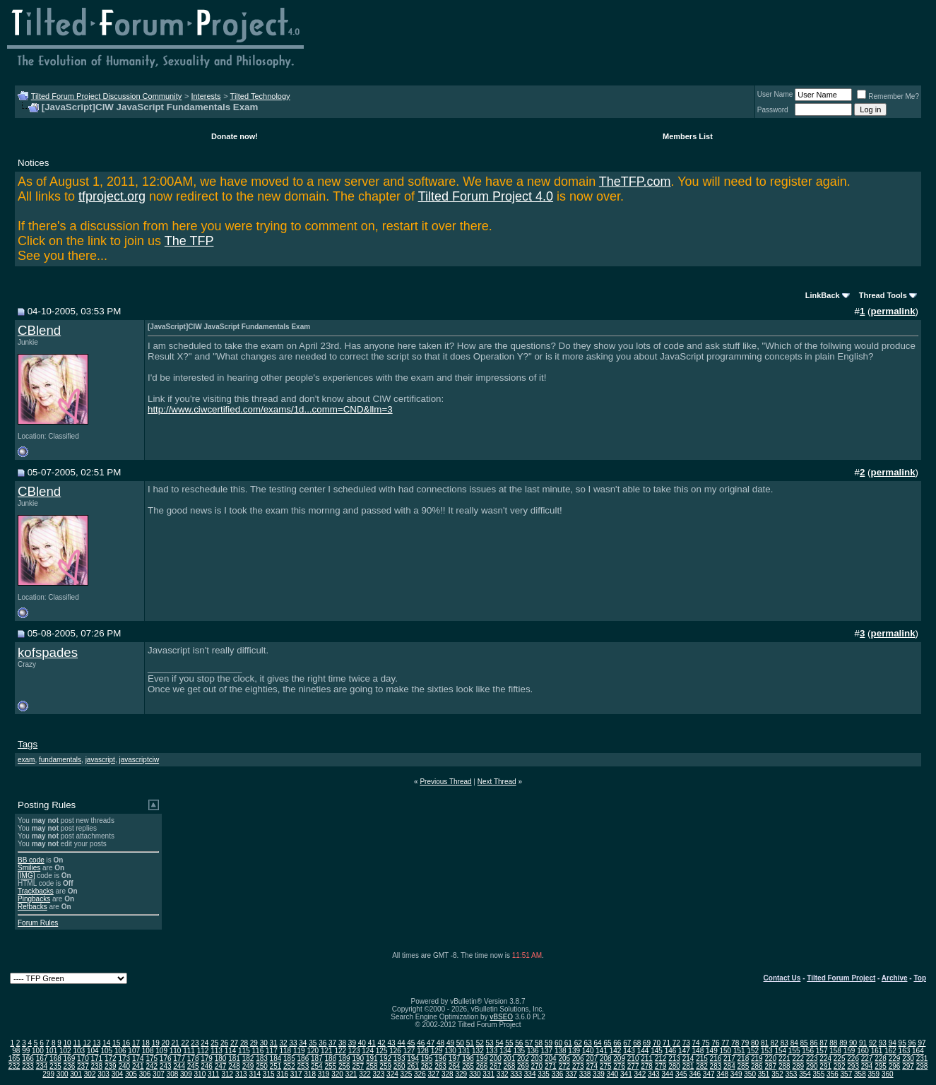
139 (574, 1051)
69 (647, 1043)
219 (757, 1058)
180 (221, 1058)
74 (696, 1043)
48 (440, 1043)
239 (111, 1066)
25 (214, 1043)
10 (67, 1043)
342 (640, 1074)
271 (551, 1066)
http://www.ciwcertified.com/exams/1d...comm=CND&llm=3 (270, 409)
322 (365, 1074)
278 (647, 1066)
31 (274, 1043)
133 (492, 1051)
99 (26, 1051)
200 (496, 1058)
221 (784, 1058)
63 (588, 1043)
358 (860, 1074)
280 (674, 1066)
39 (352, 1043)
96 (912, 1043)
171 (97, 1058)
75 (705, 1043)
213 (674, 1058)
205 (564, 1058)
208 (606, 1058)
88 (833, 1043)
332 (503, 1074)
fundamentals (60, 760)
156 (808, 1051)
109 (161, 1051)
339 (599, 1074)
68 (637, 1043)
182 (248, 1058)
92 (873, 1043)
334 (530, 1074)
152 (753, 1051)
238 (97, 1066)
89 (843, 1043)
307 (159, 1074)
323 (379, 1074)
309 (186, 1074)
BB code (31, 860)
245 (193, 1066)
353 (792, 1074)
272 (564, 1066)
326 (420, 1074)
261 (413, 1066)
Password (772, 110)
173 (124, 1058)
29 (254, 1043)
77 (725, 1043)
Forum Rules (38, 923)
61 (568, 1043)
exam (26, 760)
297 (908, 1066)
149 (712, 1051)
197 (455, 1058)
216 (716, 1058)
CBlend (39, 330)
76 (715, 1043)
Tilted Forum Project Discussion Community (106, 96)
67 (627, 1043)
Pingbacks (34, 899)
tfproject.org (112, 196)
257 (358, 1066)
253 (303, 1066)
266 (482, 1066)
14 (106, 1043)
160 (863, 1051)
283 (716, 1066)
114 (231, 1051)
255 (330, 1066)
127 (409, 1051)
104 (93, 1051)
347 (709, 1074)
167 (42, 1058)
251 (276, 1066)
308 (173, 1074)
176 (166, 1058)
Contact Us (782, 978)
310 (200, 1074)
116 (258, 1051)
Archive (895, 978)
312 (227, 1074)
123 (354, 1051)
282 (702, 1066)
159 (849, 1051)
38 (342, 1043)
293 (853, 1066)
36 (322, 1043)
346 (695, 1074)
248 (234, 1066)
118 (286, 1051)
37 (332, 1043)
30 (264, 1043)
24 (204, 1043)
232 (14, 1066)
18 (146, 1043)
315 (269, 1074)
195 (427, 1058)
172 (111, 1058)
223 (812, 1058)
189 (344, 1058)
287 (770, 1066)
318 (310, 1074)
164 (918, 1051)
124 (368, 1051)
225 (840, 1058)
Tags (27, 744)
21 (175, 1043)
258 (372, 1066)
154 (780, 1051)
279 (661, 1066)
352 (777, 1074)
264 (455, 1066)
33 (293, 1043)
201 (510, 1058)
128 (423, 1051)
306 (145, 1074)
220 (770, 1058)
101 (52, 1051)
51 (470, 1043)
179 (207, 1058)
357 (847, 1074)
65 (607, 1043)
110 (176, 1051)
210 (633, 1058)
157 (822, 1051)
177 (179, 1058)
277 (633, 1066)
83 (784, 1043)
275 (606, 1066)
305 (131, 1074)
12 (86, 1043)
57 (529, 1043)
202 (523, 1058)
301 (76, 1074)
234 (42, 1066)
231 (922, 1058)
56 (519, 1043)
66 (617, 1043)
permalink (893, 311)
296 (895, 1066)
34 (303, 1043)
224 (825, 1058)
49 (450, 1043)
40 (362, 1043)
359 (873, 1074)
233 (28, 1066)
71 (666, 1043)
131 (464, 1051)
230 (908, 1058)
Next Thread (497, 781)
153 (767, 1051)
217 (729, 1058)
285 (743, 1066)
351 (764, 1074)
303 (103, 1074)
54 (499, 1043)
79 (745, 1043)
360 (888, 1074)
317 (296, 1074)
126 (395, 1051)
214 (688, 1058)
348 (722, 1074)
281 (688, 1066)
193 (399, 1058)
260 (399, 1066)
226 (853, 1058)
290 (812, 1066)
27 (234, 1043)
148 (698, 1051)
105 (106, 1051)
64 (598, 1043)
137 (546, 1051)
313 (241, 1074)
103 (79, 1051)
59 (548, 1043)
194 (413, 1058)
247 (221, 1066)
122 (340, 1051)
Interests (205, 96)
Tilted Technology (260, 96)
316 (282, 1074)
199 (482, 1058)
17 (136, 1043)
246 (207, 1066)
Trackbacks (36, 891)
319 (324, 1074)
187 (317, 1058)
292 (840, 1066)
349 (736, 1074)
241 (138, 1066)
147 (684, 1051)
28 (244, 1043)
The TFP (189, 241)
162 (890, 1051)
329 (461, 1074)
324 (392, 1074)
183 (262, 1058)
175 (152, 1058)
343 (654, 1074)
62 (578, 1043)
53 (490, 1043)
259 (385, 1066)
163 (905, 1051)
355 (819, 1074)
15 (116, 1043)
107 (134, 1051)
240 (124, 1066)
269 (523, 1066)
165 (14, 1058)
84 (794, 1043)
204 (551, 1058)
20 (166, 1043)
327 (433, 1074)
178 (193, 1058)
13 (96, 1043)
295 (881, 1066)
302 (90, 1074)
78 (735, 1043)
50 (460, 1043)
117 (272, 1051)
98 (16, 1051)
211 (647, 1058)
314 (255, 1074)
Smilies (29, 868)
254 (317, 1066)
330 (475, 1074)
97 (921, 1043)
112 (203, 1051)
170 (83, 1058)
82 (774, 1043)
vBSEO (501, 1017)
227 (867, 1058)
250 (262, 1066)
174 (138, 1058)
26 (224, 1043)
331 (488, 1074)
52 (480, 1043)
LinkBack (822, 295)
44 (401, 1043)
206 (578, 1058)
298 (922, 1066)
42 (382, 1043)
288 (784, 1066)
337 (571, 1074)
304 (118, 1074)
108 (148, 1051)
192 (385, 1058)
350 (750, 1074)
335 (544, 1074)
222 (798, 1058)
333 (516, 1074)
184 (276, 1058)
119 (299, 1051)
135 (519, 1051)
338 (585, 1074)
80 (755, 1043)
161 (877, 1051)
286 (757, 1066)
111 (189, 1051)
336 (558, 1074)
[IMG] (26, 875)
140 (588, 1051)
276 (619, 1066)
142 (616, 1051)
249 (248, 1066)
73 (686, 1043)
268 (510, 1066)
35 (312, 1043)
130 (450, 1051)
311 (214, 1074)
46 (421, 1043)
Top (919, 978)
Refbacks (32, 907)
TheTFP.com (635, 181)
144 (643, 1051)
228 (881, 1058)
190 (358, 1058)
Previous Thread (445, 781)
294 (867, 1066)
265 (468, 1066)
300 (63, 1074)
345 (681, 1074)
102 (65, 1051)
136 (533, 1051)
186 (303, 1058)
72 (676, 1043)
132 (478, 1051)
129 (437, 1051)
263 (440, 1066)
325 (407, 1074)
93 (883, 1043)
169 (70, 1058)
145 (657, 1051)
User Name (775, 94)
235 (55, 1066)
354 (805, 1074)
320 (337, 1074)
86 (813, 1043)
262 (427, 1066)
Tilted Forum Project (841, 978)
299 (48, 1074)
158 (835, 1051)
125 (382, 1051)
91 (863, 1043)
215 (702, 1058)
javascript (100, 760)
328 (448, 1074)
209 (619, 1058)
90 (853, 1043)
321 (351, 1074)
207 (592, 1058)
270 (537, 1066)
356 (833, 1074)
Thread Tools (883, 295)
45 (411, 1043)
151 (739, 1051)
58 (539, 1043)
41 (372, 1043)
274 (592, 1066)
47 (430, 1043)
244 (179, 1066)
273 (578, 1066)
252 (289, 1066)
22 (185, 1043)
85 (804, 1043)
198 (468, 1058)
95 (902, 1043)
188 (330, 1058)
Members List (688, 136)
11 (77, 1043)
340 (613, 1074)
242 (152, 1066)
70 (656, 1043)
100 (38, 1051)
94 (892, 1043)
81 (765, 1043)
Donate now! (234, 136)
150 (726, 1051)
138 (561, 1051)
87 (823, 1043)
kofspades (48, 652)
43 (391, 1043)
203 (537, 1058)
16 (126, 1043)
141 (602, 1051)
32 (284, 1043)
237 (83, 1066)
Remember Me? (888, 96)
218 (743, 1058)
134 (505, 1051)
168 (55, 1058)
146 (671, 1051)
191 (372, 1058)
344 (667, 1074)
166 (28, 1058)
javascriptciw (139, 760)
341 (626, 1074)
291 (825, 1066)
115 (244, 1051)
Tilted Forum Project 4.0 (485, 196)
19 (156, 1043)
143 (629, 1051)
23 (195, 1043)
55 (509, 1043)
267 (496, 1066)
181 (234, 1058)
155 (794, 1051)
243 (166, 1066)
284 (729, 1066)
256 (344, 1066)
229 (895, 1058)
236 (70, 1066)
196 (440, 1058)
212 (661, 1058)
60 (558, 1043)
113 (217, 1051)
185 (289, 1058)
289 (798, 1066)
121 (327, 1051)
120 (313, 1051)
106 (120, 1051)
